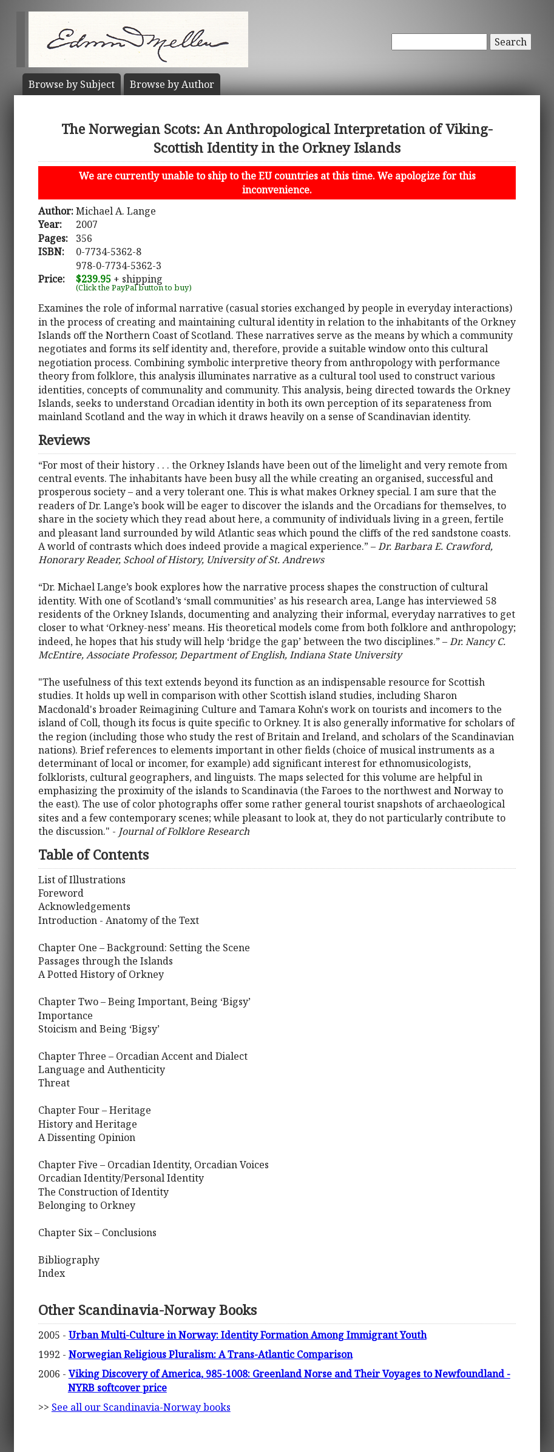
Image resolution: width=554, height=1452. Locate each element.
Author (172, 84)
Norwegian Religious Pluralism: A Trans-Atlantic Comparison (211, 1354)
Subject (72, 84)
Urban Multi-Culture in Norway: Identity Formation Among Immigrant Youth (248, 1335)
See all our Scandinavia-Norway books (141, 1407)
